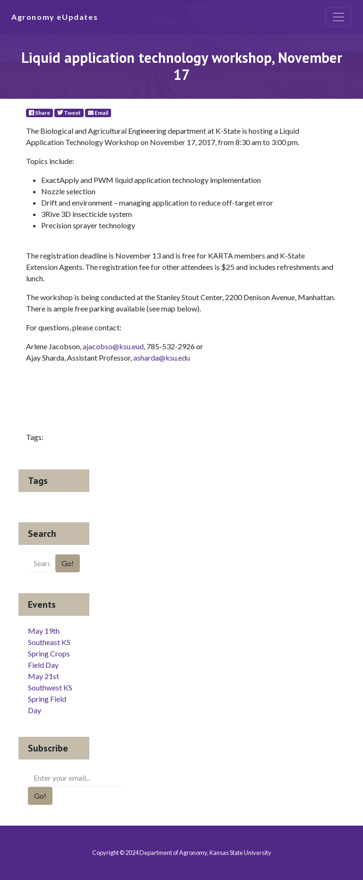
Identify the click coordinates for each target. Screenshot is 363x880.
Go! (67, 563)
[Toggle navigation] (338, 17)
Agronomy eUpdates (54, 16)
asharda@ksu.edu (161, 357)
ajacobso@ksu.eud (113, 346)
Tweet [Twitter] (69, 112)
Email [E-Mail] (98, 112)
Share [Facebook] (39, 112)
